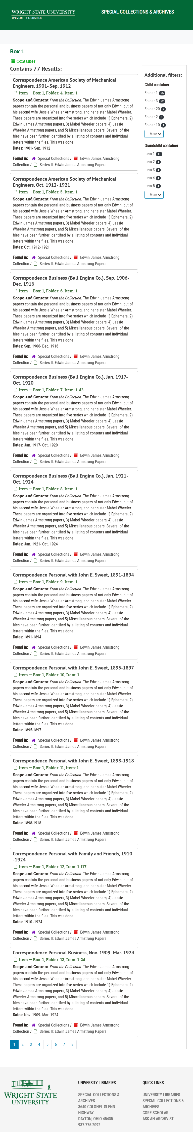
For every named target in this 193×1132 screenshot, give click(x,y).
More (155, 134)
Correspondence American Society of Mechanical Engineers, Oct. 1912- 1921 (64, 182)
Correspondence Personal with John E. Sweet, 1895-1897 (73, 667)
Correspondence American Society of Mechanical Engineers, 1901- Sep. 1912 (64, 83)
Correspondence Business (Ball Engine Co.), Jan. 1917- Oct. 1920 (70, 380)
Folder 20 (152, 108)
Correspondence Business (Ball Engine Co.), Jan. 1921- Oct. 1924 (70, 479)
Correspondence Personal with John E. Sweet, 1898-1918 (73, 760)
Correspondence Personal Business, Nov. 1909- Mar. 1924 (73, 952)
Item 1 (150, 153)
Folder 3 (151, 100)
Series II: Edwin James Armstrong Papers (73, 164)
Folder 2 (151, 117)
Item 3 (150, 169)
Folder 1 (151, 92)
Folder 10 (152, 125)
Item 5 (150, 185)
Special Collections (53, 158)
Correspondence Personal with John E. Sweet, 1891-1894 (73, 575)
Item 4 (150, 177)
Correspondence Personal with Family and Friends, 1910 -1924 (72, 856)
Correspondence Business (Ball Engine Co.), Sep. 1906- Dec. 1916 (71, 281)
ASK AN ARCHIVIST (157, 1118)
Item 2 (150, 161)
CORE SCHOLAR (155, 1112)
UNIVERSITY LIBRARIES (161, 1094)
